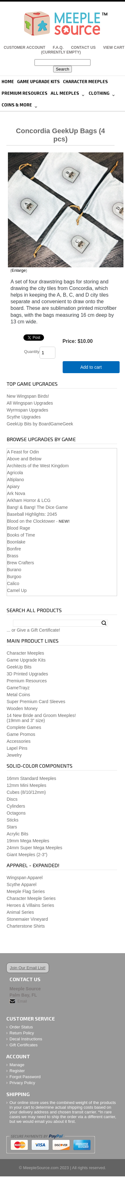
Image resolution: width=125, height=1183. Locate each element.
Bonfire (14, 548)
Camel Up (17, 590)
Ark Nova (16, 493)
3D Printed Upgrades (27, 673)
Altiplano (15, 479)
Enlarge (19, 270)
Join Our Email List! (28, 967)
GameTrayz (18, 687)
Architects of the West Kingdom (38, 465)
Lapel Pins (17, 748)
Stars (12, 826)
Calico (13, 583)
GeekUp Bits (19, 666)
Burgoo (14, 576)
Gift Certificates (23, 1045)
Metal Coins (18, 694)
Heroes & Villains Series (30, 905)
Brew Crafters (20, 562)
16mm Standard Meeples (31, 778)
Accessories (18, 741)
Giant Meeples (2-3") (27, 854)
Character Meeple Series (31, 898)
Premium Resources (24, 93)
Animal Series (20, 912)
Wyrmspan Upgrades (27, 409)
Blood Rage (18, 528)
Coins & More (17, 104)
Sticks (12, 819)
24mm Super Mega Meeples (34, 847)
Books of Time (21, 534)
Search (104, 623)
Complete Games (24, 727)
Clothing (99, 93)
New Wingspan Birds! (28, 396)
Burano (14, 569)
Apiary (13, 486)
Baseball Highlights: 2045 (32, 514)
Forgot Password (25, 1076)
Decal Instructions (25, 1039)
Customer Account (24, 47)
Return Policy (21, 1033)
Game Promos (21, 734)
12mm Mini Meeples (26, 785)
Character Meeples (85, 81)
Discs (12, 799)
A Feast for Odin (23, 451)
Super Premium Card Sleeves (36, 701)
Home (8, 81)
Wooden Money (22, 708)
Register (17, 1070)
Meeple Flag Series (26, 891)
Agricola (15, 472)
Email (22, 1001)
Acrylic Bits (17, 833)
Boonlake (16, 541)
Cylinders (16, 806)
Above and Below (24, 458)
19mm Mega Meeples (28, 840)
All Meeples (65, 93)
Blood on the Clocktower (31, 521)
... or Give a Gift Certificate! (33, 630)
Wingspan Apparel (25, 877)
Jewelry (14, 755)
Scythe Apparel (21, 884)
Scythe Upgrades (24, 416)
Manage (16, 1064)
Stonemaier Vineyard (27, 919)
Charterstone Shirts (26, 926)
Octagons (16, 813)
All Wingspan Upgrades (30, 403)
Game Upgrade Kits (38, 81)
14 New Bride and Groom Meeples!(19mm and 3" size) (41, 718)
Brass (12, 555)
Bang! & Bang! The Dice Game (37, 507)
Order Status (21, 1027)
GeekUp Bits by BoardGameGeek (40, 423)
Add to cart (91, 367)
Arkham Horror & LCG (29, 500)
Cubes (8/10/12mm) (26, 792)
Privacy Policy (22, 1082)
